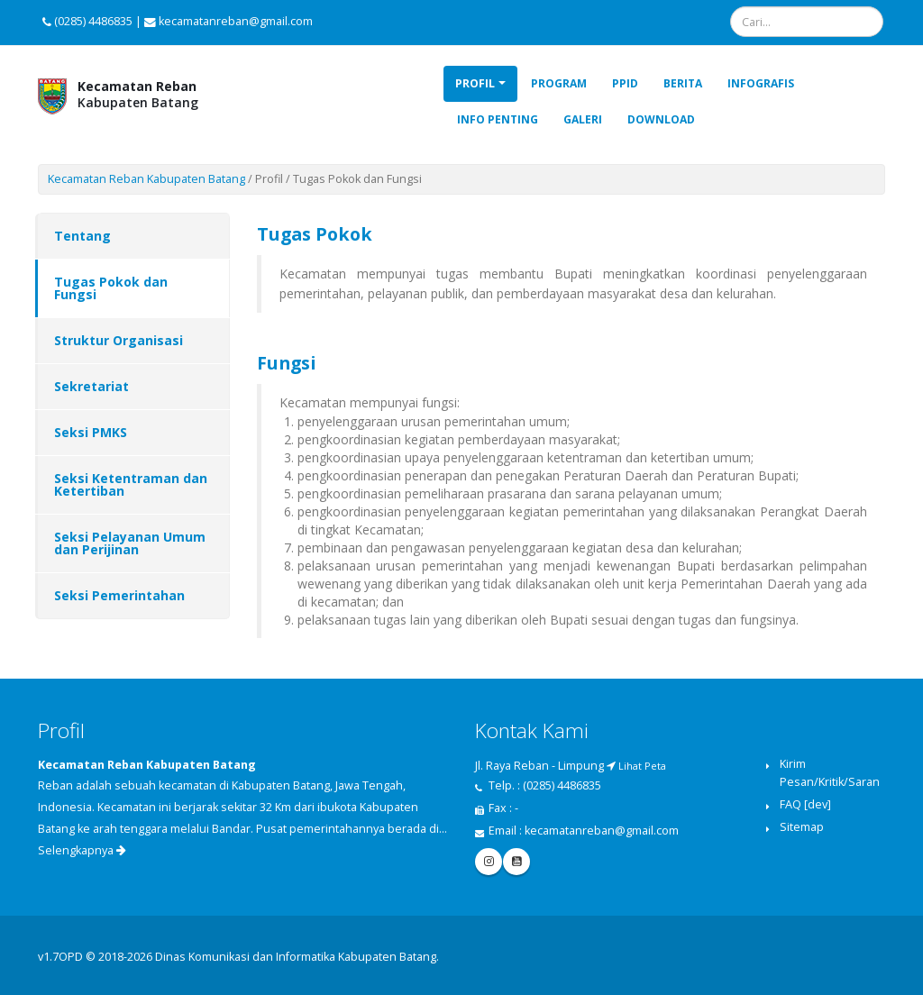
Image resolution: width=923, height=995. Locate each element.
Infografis (760, 83)
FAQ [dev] (805, 804)
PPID (625, 83)
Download (661, 119)
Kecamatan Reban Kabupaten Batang (146, 179)
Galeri (582, 119)
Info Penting (497, 119)
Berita (682, 83)
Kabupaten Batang (138, 94)
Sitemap (802, 827)
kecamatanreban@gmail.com (602, 830)
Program (559, 83)
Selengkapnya (82, 850)
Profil (475, 83)
